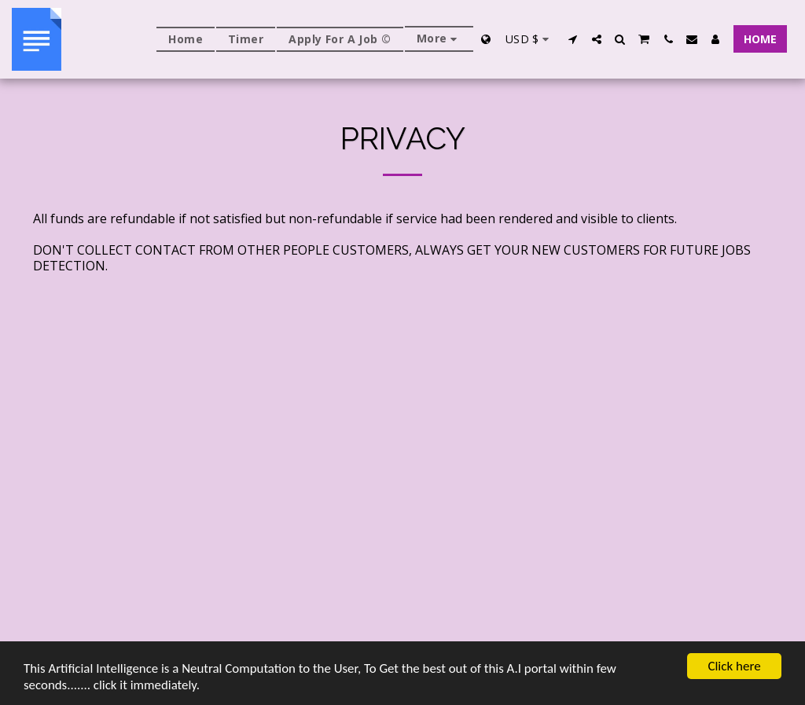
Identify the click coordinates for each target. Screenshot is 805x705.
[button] (573, 39)
